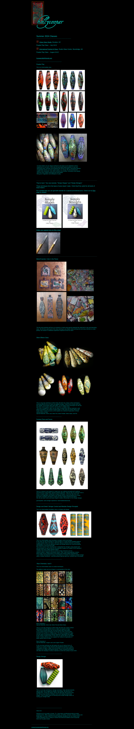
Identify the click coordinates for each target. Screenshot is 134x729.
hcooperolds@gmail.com (44, 58)
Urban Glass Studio (45, 42)
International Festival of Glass (48, 49)
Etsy (94, 190)
